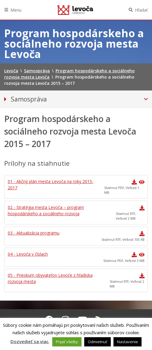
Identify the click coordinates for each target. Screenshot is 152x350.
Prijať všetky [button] (67, 341)
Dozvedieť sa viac (29, 341)
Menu (16, 10)
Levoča (75, 10)
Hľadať (141, 10)
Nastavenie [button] (127, 341)
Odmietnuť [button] (97, 341)
